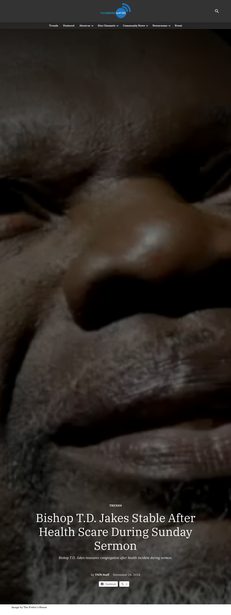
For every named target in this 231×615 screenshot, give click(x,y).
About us (84, 25)
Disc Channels (106, 25)
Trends (53, 25)
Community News (134, 25)
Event (178, 25)
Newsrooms (159, 25)
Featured (68, 25)
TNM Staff (102, 574)
